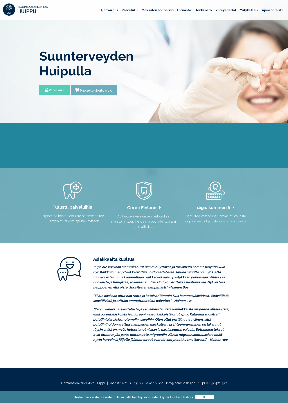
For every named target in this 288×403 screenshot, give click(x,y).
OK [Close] (204, 397)
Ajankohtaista (272, 10)
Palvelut (130, 10)
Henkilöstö (203, 10)
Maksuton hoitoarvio (158, 10)
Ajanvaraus (109, 10)
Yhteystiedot (225, 10)
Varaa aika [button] (54, 90)
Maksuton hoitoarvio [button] (94, 90)
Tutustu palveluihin (72, 208)
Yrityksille (249, 10)
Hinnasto (184, 10)
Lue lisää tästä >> (181, 397)
